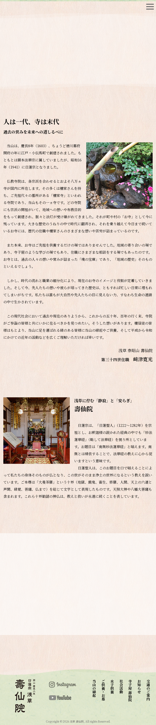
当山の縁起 (94, 688)
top (28, 6)
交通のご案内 (148, 690)
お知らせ (139, 686)
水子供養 (112, 686)
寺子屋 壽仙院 (130, 690)
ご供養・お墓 (103, 690)
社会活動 (121, 686)
